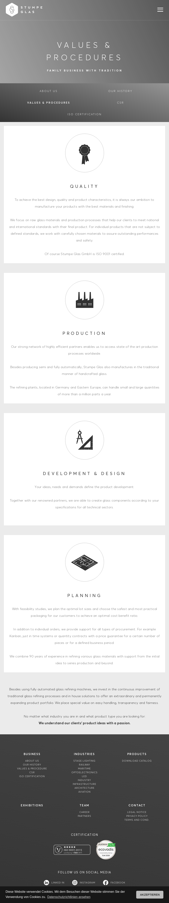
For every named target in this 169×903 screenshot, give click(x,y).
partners (84, 816)
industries (84, 754)
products (137, 754)
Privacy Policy (137, 816)
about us (49, 91)
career (84, 812)
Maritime (84, 768)
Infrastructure (84, 784)
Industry (84, 780)
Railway (84, 764)
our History (120, 91)
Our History (32, 764)
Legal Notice (136, 812)
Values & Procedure (32, 768)
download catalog (137, 760)
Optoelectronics (84, 772)
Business (32, 754)
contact (137, 805)
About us (32, 760)
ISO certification (85, 114)
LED (84, 776)
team (84, 805)
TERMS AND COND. (136, 819)
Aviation (84, 791)
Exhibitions (32, 805)
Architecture (84, 787)
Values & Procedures (48, 102)
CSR (120, 102)
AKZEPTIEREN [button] (150, 894)
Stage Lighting (84, 760)
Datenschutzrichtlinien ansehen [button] (68, 897)
